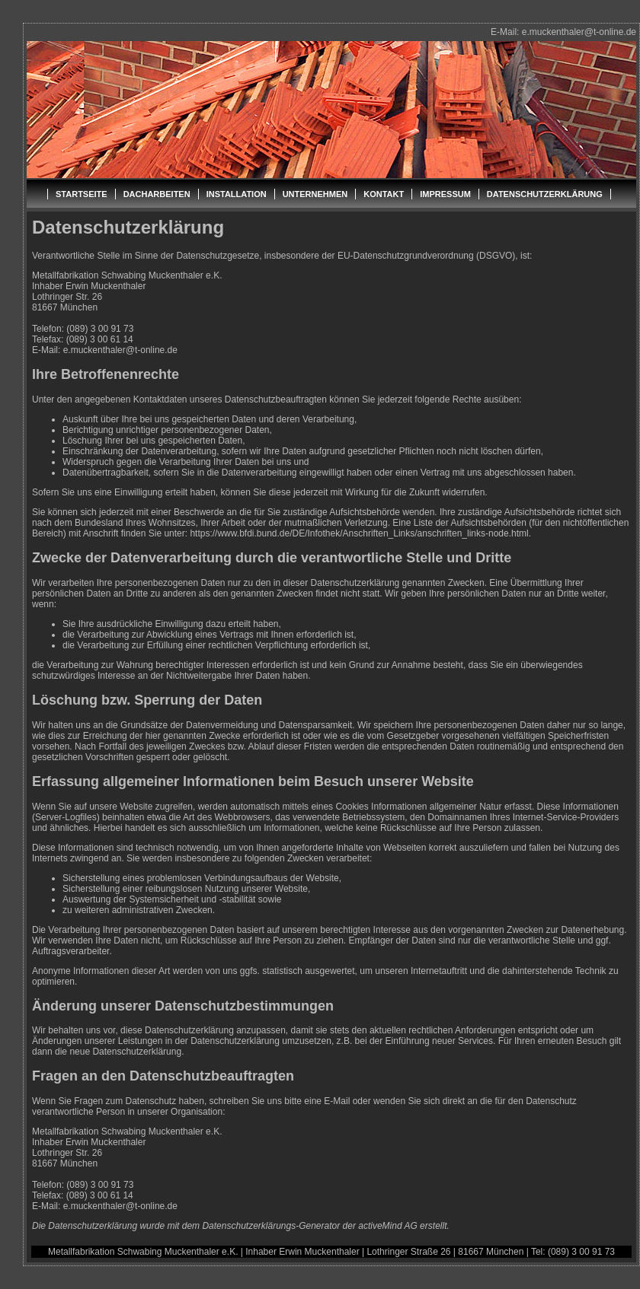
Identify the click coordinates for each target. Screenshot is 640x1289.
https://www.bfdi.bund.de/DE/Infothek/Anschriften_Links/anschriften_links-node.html (359, 533)
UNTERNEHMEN (315, 194)
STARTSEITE (81, 194)
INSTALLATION (236, 194)
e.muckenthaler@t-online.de (579, 32)
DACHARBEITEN (156, 194)
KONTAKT (383, 194)
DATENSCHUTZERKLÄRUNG (545, 194)
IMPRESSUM (445, 194)
